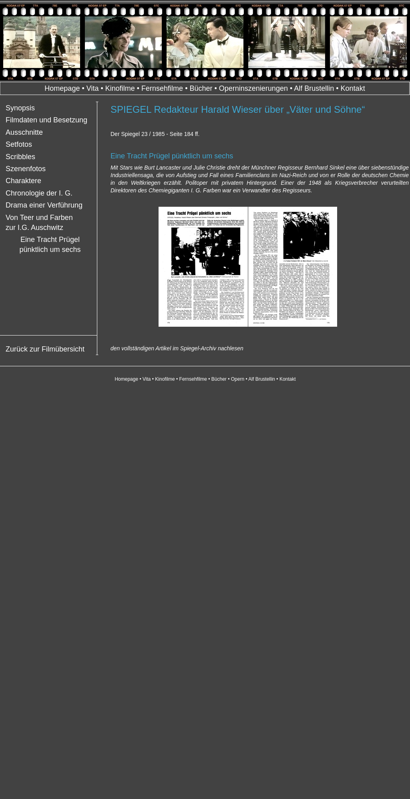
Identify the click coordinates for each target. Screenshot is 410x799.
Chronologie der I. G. (39, 193)
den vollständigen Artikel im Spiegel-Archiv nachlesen (177, 348)
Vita (92, 88)
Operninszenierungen (253, 88)
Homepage (62, 88)
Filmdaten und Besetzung (46, 120)
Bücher (200, 88)
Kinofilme (120, 88)
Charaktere (23, 181)
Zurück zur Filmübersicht (45, 349)
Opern (237, 379)
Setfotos (19, 144)
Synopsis (20, 108)
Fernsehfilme (162, 88)
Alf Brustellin (314, 88)
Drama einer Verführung (44, 205)
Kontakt (353, 88)
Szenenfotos (26, 169)
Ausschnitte (24, 132)
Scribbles (20, 157)
